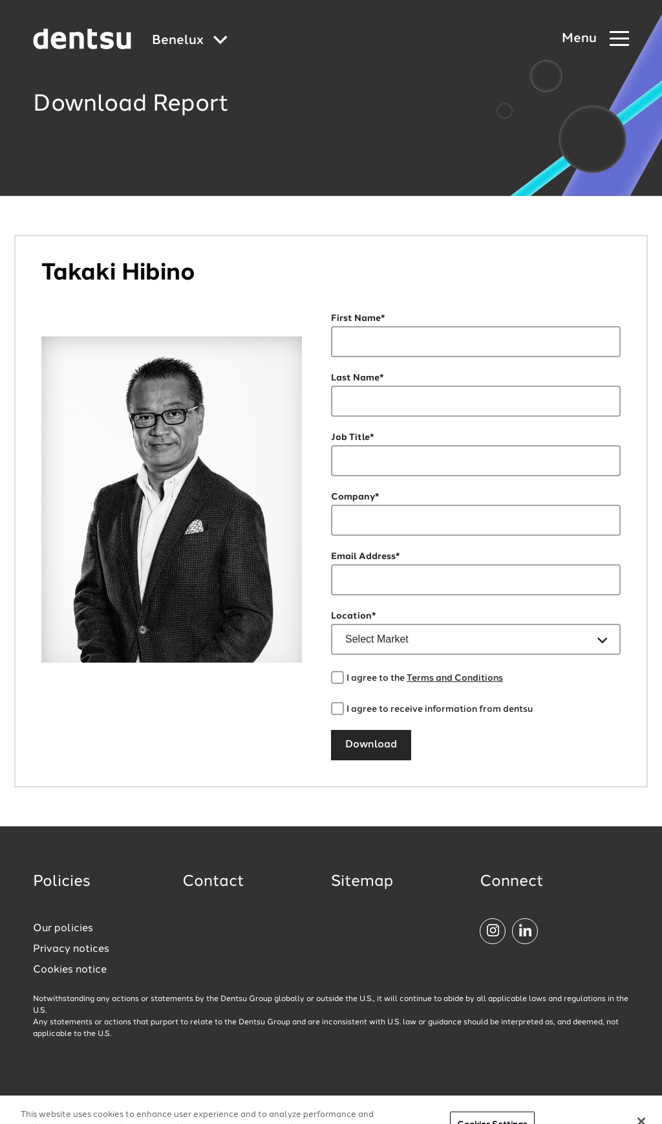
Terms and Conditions (455, 678)
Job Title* (352, 437)
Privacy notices (71, 949)
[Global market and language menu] (190, 41)
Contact (213, 882)
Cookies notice (70, 970)
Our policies (63, 928)
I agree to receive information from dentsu (440, 709)
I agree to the (425, 678)
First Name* (358, 318)
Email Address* (365, 556)
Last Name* (357, 377)
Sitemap (362, 882)
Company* (355, 496)
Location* (353, 616)
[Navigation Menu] (595, 39)
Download (371, 745)
